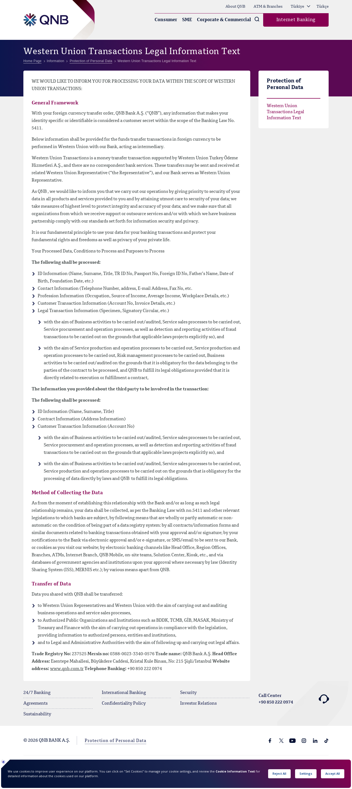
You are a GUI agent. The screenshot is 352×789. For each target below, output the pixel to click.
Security (188, 693)
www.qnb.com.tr (67, 669)
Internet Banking (295, 20)
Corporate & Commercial (224, 20)
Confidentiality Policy (124, 703)
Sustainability (37, 714)
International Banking (124, 693)
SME (187, 20)
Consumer (166, 20)
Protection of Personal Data (115, 741)
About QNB (235, 7)
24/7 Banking (37, 693)
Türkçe (323, 7)
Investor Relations (198, 703)
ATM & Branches (268, 7)
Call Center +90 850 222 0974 (293, 699)
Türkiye (300, 7)
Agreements (35, 703)
